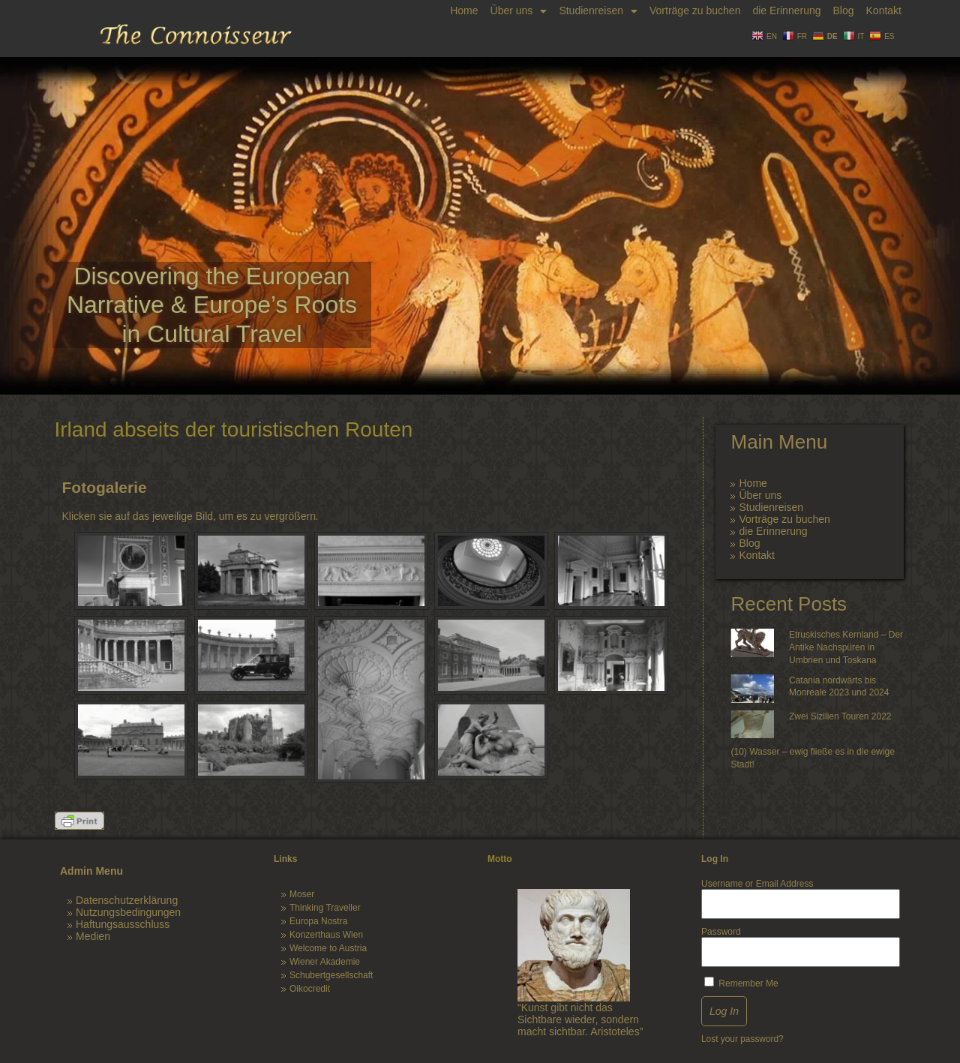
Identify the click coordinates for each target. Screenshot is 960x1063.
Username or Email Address (757, 883)
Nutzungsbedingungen (128, 912)
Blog (843, 11)
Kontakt (884, 11)
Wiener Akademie (325, 961)
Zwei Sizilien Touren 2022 (840, 716)
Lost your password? (742, 1039)
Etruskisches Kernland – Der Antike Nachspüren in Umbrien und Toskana (846, 647)
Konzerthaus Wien (326, 934)
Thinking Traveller (325, 907)
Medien (93, 936)
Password (721, 931)
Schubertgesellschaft (331, 975)
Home (464, 11)
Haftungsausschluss (123, 924)
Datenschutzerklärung (127, 900)
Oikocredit (310, 988)
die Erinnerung (786, 11)
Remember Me (741, 983)
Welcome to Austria (328, 948)
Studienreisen (598, 11)
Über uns (519, 11)
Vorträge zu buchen (695, 11)
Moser (302, 894)
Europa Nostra (318, 921)
